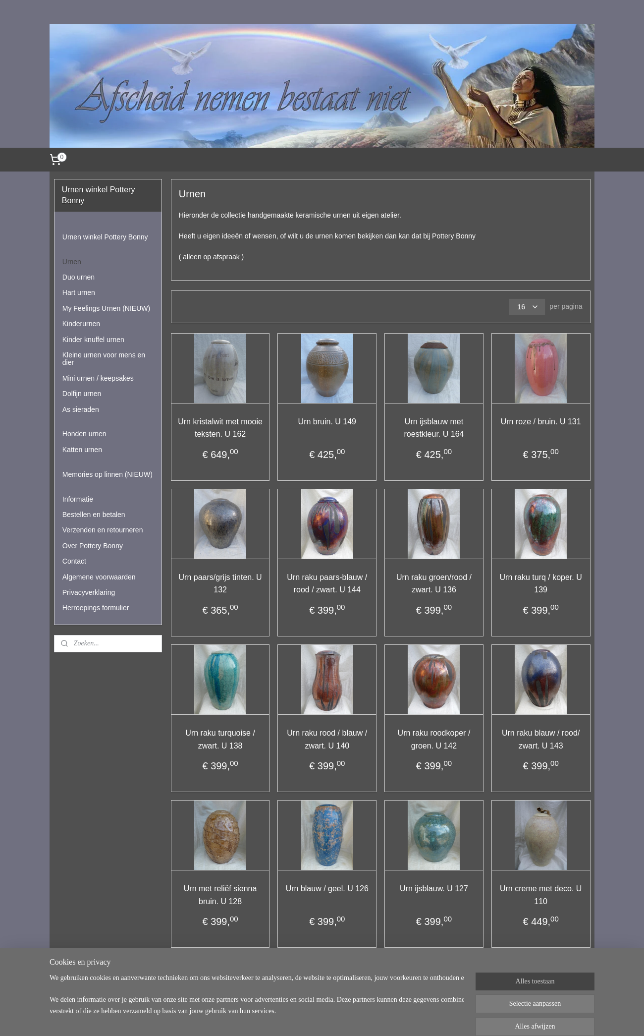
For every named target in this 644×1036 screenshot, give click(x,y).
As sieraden (80, 409)
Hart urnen (78, 292)
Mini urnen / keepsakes (98, 378)
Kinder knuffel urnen (93, 340)
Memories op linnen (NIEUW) (107, 474)
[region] (257, 1002)
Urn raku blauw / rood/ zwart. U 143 (541, 739)
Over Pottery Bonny (92, 546)
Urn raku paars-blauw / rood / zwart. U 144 (327, 583)
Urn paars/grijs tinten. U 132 (220, 583)
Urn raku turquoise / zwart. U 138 (220, 739)
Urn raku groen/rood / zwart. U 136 (434, 583)
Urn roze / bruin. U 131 (540, 421)
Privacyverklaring (88, 592)
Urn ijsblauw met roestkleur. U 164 (434, 428)
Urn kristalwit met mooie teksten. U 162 (220, 428)
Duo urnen (78, 277)
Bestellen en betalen (93, 514)
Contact (74, 561)
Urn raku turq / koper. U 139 (540, 583)
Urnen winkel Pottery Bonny (105, 237)
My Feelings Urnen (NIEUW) (106, 308)
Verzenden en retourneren (102, 530)
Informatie (77, 499)
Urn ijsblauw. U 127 (434, 888)
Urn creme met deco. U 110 (541, 895)
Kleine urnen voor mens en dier (103, 358)
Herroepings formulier (95, 608)
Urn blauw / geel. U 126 (326, 888)
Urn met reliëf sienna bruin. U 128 (220, 895)
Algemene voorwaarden (99, 577)
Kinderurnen (81, 324)
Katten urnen (82, 450)
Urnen (71, 262)
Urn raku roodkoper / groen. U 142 (433, 739)
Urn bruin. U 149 (327, 421)
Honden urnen (84, 434)
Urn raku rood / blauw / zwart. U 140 (327, 739)
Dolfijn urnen (82, 394)
